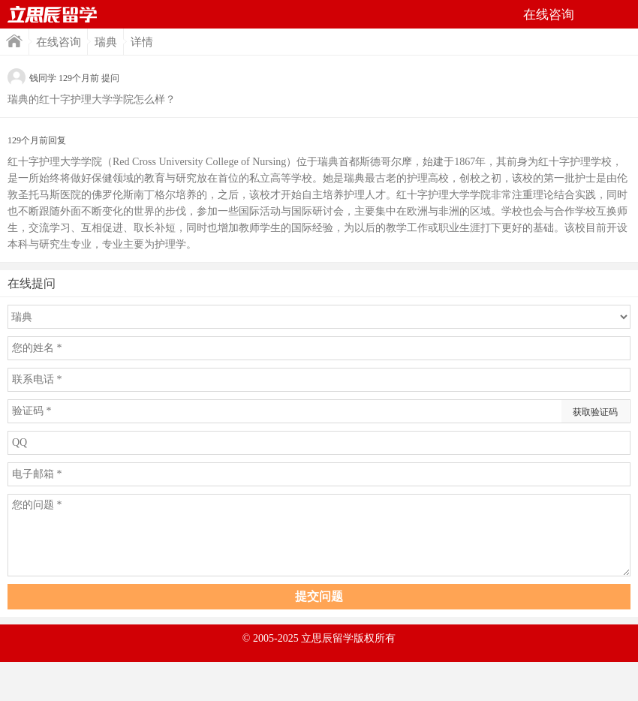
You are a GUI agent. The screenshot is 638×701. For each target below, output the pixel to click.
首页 (53, 14)
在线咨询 (58, 42)
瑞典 (106, 42)
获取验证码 (595, 412)
